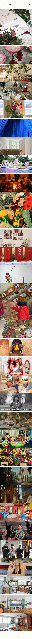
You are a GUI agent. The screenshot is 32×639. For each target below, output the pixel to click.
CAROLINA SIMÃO (7, 4)
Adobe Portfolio (17, 636)
